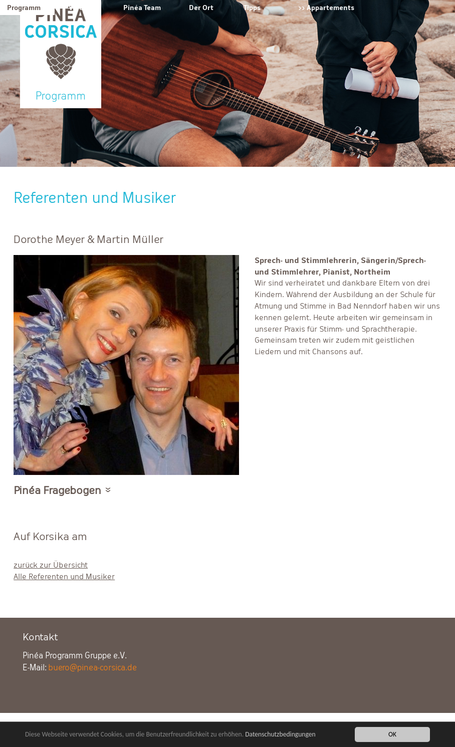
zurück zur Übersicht (51, 565)
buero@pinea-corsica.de (92, 667)
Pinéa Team (142, 8)
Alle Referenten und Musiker (64, 576)
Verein (79, 8)
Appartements (330, 8)
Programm (24, 8)
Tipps (252, 8)
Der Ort (201, 8)
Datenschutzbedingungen (280, 735)
